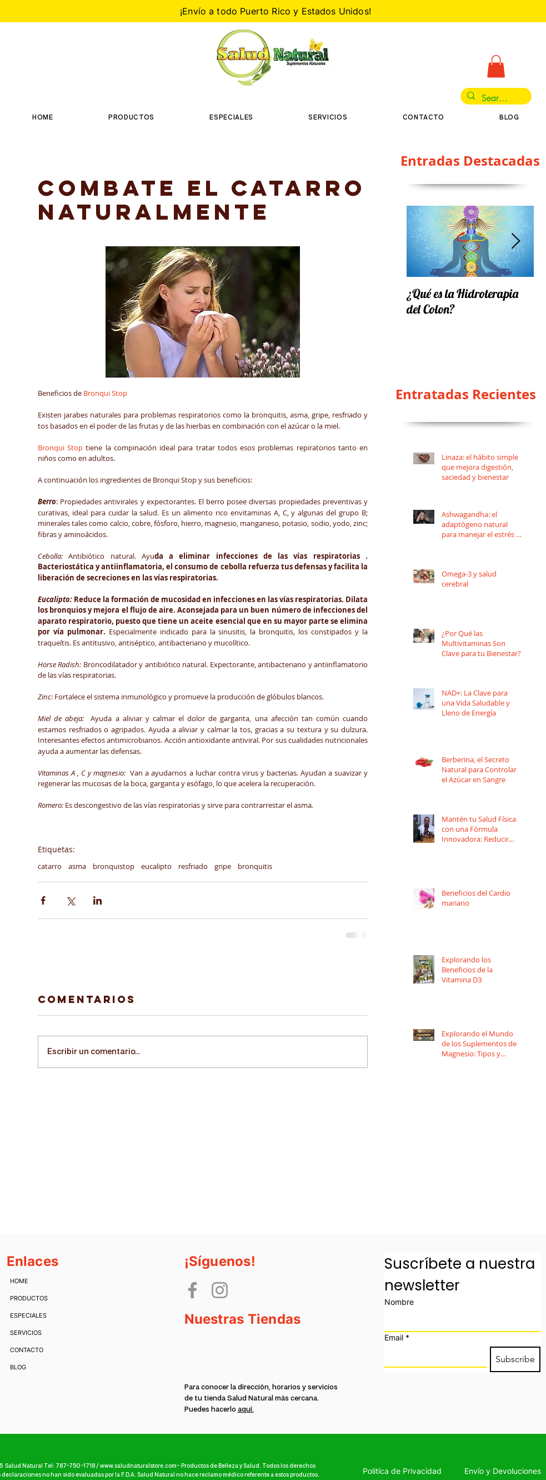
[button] (496, 66)
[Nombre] (459, 1321)
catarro (50, 866)
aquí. (246, 1409)
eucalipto (156, 866)
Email (396, 1337)
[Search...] (495, 98)
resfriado (193, 866)
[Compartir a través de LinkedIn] (97, 900)
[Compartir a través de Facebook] (43, 900)
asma (77, 866)
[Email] (432, 1357)
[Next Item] (516, 241)
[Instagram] (220, 1290)
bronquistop (113, 866)
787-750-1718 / (78, 1466)
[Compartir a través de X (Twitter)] (70, 900)
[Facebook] (192, 1290)
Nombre (399, 1302)
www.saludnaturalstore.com (138, 1466)
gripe (222, 866)
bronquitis (255, 866)
